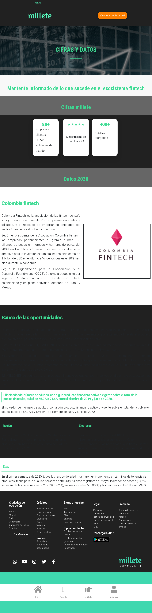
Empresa (124, 504)
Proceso (42, 538)
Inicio (38, 597)
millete (88, 597)
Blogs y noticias (74, 502)
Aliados (114, 597)
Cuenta (63, 597)
